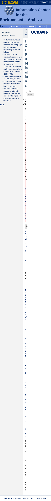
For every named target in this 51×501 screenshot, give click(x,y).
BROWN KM (26, 239)
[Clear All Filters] (25, 204)
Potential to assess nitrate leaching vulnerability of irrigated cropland (13, 83)
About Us (43, 2)
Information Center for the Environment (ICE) (19, 498)
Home (4, 26)
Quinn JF (26, 258)
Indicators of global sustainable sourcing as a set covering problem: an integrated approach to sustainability (13, 59)
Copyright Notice (41, 498)
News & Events (17, 26)
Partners (41, 26)
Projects (30, 26)
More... (2, 105)
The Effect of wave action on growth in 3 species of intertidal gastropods (26, 363)
